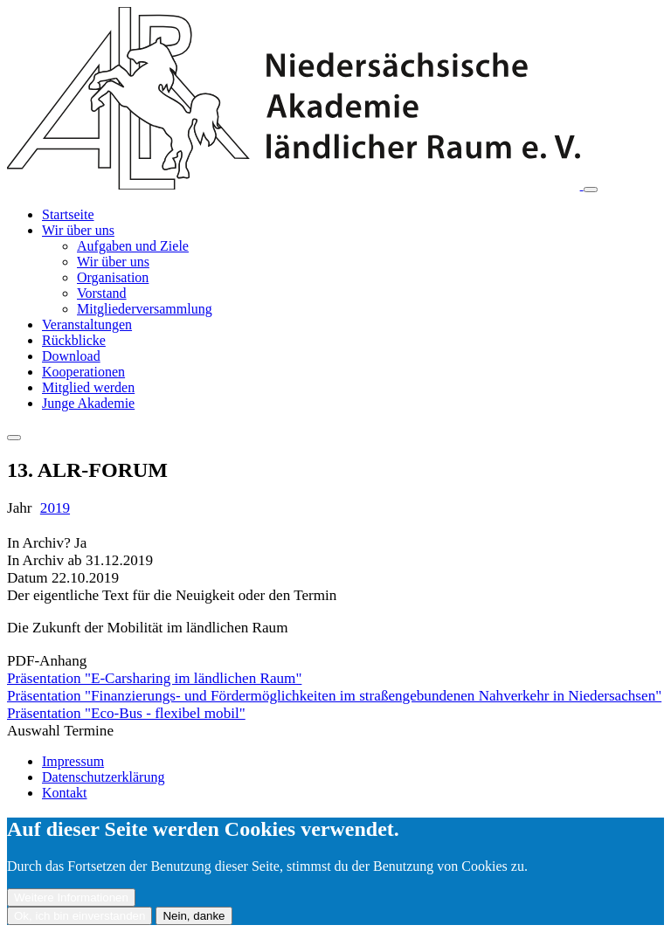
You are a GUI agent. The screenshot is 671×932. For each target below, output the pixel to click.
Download (71, 356)
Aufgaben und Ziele (133, 245)
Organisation (113, 277)
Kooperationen (83, 371)
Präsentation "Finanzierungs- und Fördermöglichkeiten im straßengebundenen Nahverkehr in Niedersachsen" (334, 695)
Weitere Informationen (71, 897)
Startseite (68, 214)
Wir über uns (78, 230)
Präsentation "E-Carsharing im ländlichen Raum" (154, 678)
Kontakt (64, 792)
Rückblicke (74, 340)
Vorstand (102, 293)
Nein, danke (194, 915)
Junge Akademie (88, 403)
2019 (55, 508)
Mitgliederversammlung (144, 308)
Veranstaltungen (87, 324)
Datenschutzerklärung (103, 777)
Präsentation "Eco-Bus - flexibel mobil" (126, 713)
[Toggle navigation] (591, 189)
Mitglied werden (88, 387)
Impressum (73, 761)
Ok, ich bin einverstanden (79, 915)
